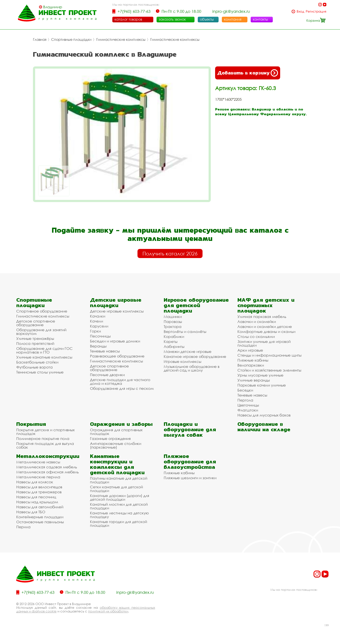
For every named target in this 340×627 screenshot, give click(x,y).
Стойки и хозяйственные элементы (269, 370)
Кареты (170, 341)
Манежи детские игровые (187, 351)
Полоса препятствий (35, 343)
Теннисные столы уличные (40, 372)
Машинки (173, 316)
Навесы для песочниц (36, 497)
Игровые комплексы (182, 361)
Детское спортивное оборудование (35, 323)
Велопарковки (250, 365)
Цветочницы (248, 405)
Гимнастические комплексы (120, 39)
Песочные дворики (107, 375)
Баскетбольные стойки (37, 362)
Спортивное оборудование (41, 311)
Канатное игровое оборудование (195, 356)
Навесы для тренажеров (39, 492)
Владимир (52, 7)
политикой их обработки (108, 611)
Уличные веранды (253, 380)
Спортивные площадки (71, 39)
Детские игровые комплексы (117, 311)
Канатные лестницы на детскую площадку (119, 514)
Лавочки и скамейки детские (264, 326)
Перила (23, 527)
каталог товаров (128, 19)
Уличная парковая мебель (261, 316)
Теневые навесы (105, 351)
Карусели (99, 326)
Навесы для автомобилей (39, 507)
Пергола (245, 400)
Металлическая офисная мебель (47, 472)
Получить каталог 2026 (170, 253)
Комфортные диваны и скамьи (266, 331)
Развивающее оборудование (117, 356)
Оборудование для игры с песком (122, 388)
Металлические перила (38, 477)
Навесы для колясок (34, 482)
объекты (207, 19)
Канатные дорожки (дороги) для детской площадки (119, 497)
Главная (39, 39)
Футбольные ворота (34, 367)
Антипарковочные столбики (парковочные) (115, 445)
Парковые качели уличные (261, 385)
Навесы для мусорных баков (264, 415)
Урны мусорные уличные (260, 375)
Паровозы (173, 321)
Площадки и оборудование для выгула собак (190, 429)
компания (232, 19)
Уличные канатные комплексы (44, 357)
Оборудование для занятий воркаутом (41, 331)
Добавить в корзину (247, 73)
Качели (96, 321)
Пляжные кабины (252, 360)
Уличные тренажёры (35, 338)
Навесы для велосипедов (39, 487)
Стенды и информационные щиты (269, 355)
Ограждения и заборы (121, 424)
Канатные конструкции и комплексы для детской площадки (117, 464)
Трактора (172, 326)
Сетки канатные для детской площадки (116, 488)
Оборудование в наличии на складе (263, 426)
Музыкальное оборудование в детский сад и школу (191, 368)
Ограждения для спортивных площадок (116, 431)
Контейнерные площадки (39, 517)
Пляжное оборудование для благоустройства (190, 461)
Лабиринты (174, 346)
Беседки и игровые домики (115, 341)
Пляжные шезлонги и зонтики (190, 478)
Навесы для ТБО (30, 512)
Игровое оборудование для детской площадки (196, 305)
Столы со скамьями (256, 336)
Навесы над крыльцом (37, 502)
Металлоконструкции (47, 456)
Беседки (245, 390)
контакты (260, 19)
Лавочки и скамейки (256, 321)
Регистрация (316, 11)
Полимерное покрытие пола (42, 438)
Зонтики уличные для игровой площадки (264, 343)
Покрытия (31, 424)
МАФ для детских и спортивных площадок (265, 305)
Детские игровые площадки (115, 302)
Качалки (97, 316)
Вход (300, 11)
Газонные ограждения (110, 438)
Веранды (98, 346)
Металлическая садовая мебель (46, 467)
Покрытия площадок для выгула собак (45, 445)
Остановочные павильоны (40, 522)
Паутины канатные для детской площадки (118, 480)
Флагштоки (247, 410)
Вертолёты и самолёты (185, 331)
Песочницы (100, 336)
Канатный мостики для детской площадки (119, 506)
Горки (95, 331)
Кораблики (174, 336)
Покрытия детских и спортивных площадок (45, 431)
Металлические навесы (38, 462)
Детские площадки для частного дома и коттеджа (120, 381)
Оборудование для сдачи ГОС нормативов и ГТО (44, 350)
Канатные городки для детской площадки (118, 523)
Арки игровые (250, 350)
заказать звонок (172, 19)
